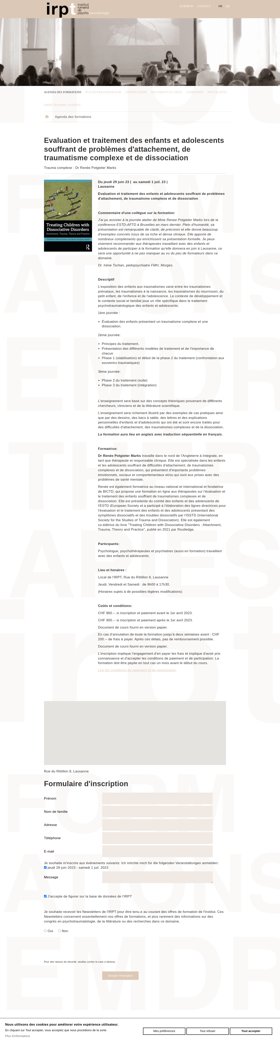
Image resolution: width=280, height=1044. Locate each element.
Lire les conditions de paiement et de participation (137, 670)
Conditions (194, 92)
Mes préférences (164, 1031)
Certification (136, 92)
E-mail (49, 851)
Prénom (50, 798)
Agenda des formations (62, 92)
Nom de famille (56, 812)
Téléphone (52, 838)
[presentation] (74, 952)
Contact (204, 6)
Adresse (50, 825)
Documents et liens (166, 92)
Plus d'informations (17, 1036)
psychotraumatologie (103, 92)
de (228, 6)
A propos (186, 6)
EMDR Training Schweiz (62, 105)
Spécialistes (217, 92)
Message (51, 877)
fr (220, 6)
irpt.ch (78, 10)
